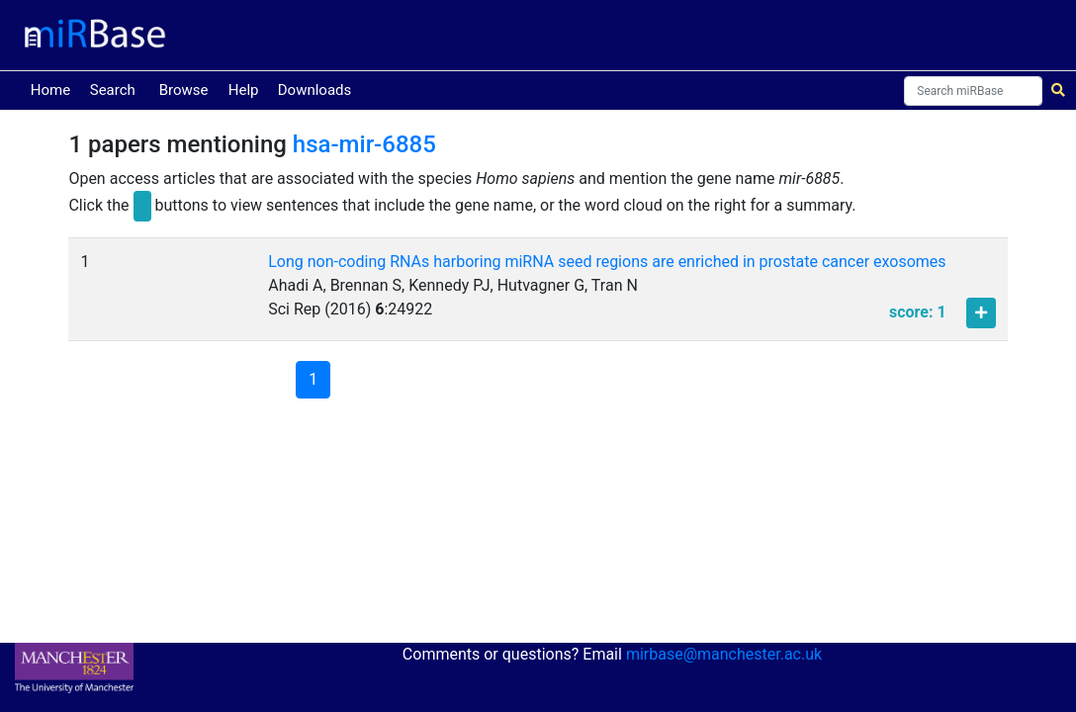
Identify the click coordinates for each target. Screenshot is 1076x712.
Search (112, 90)
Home (54, 88)
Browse (184, 90)
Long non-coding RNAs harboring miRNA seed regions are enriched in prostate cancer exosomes (606, 261)
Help (243, 90)
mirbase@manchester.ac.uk (724, 654)
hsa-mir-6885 (364, 144)
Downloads (315, 90)
